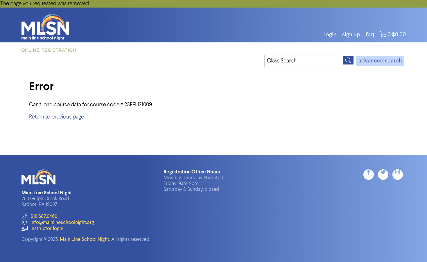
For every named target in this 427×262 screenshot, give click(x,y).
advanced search (380, 61)
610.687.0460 (39, 216)
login (330, 35)
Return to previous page (56, 117)
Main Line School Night (84, 239)
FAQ (370, 35)
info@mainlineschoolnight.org (57, 222)
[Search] (348, 60)
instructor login (42, 228)
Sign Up (351, 35)
